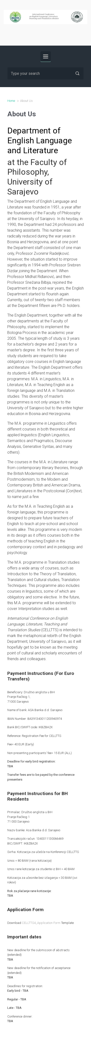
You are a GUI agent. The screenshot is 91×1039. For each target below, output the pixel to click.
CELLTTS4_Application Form (41, 923)
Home (11, 101)
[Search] (45, 73)
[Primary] (46, 56)
